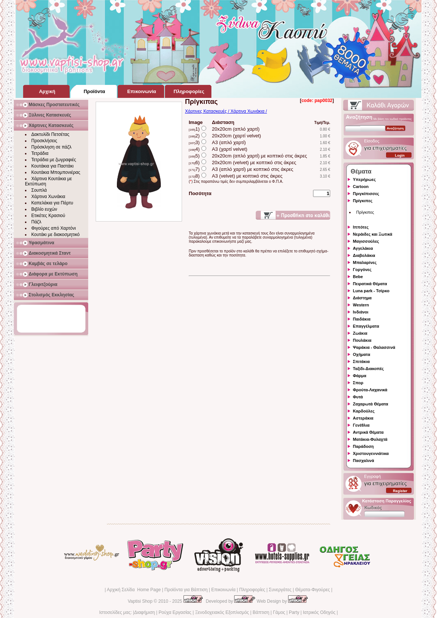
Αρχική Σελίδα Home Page (134, 589)
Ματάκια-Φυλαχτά (370, 439)
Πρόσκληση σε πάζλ (51, 147)
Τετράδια (39, 153)
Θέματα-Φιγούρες (312, 589)
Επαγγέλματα (366, 326)
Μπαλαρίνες (365, 262)
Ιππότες (361, 227)
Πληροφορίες (252, 589)
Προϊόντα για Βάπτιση (186, 589)
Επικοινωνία (223, 589)
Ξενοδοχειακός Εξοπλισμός (222, 612)
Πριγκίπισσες (366, 193)
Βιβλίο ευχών (44, 209)
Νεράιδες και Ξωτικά (372, 234)
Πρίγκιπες (362, 200)
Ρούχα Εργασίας (175, 612)
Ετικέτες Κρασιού (48, 215)
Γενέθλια (361, 425)
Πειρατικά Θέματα (370, 283)
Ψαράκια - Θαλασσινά (374, 347)
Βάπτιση (261, 612)
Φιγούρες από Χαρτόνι (53, 228)
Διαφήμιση (144, 612)
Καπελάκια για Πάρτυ (52, 203)
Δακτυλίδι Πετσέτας (50, 134)
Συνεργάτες (280, 589)
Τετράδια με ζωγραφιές (53, 159)
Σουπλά (39, 190)
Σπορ (358, 382)
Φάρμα (359, 375)
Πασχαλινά (363, 460)
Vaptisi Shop (140, 601)
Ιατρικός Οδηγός (319, 612)
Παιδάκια (361, 319)
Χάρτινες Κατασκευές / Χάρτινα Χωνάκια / (226, 111)
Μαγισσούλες (366, 241)
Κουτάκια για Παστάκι (52, 166)
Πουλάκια (362, 340)
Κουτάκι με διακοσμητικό (55, 234)
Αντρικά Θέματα (368, 432)
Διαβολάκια (364, 255)
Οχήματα (361, 354)
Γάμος (279, 612)
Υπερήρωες (364, 179)
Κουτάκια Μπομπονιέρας (55, 172)
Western (361, 305)
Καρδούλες (363, 411)
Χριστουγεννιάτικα (371, 453)
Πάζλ (36, 221)
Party (294, 612)
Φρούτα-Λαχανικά (370, 390)
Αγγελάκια (363, 248)
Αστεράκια (363, 418)
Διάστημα (362, 298)
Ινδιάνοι (361, 312)
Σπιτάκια (361, 361)
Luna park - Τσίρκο (371, 291)
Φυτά (358, 397)
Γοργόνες (362, 269)
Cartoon (361, 186)
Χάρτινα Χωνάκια (48, 196)
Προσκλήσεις (44, 140)
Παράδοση (363, 446)
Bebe (358, 276)
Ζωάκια (360, 333)
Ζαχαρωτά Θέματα (370, 404)
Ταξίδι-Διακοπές (368, 368)
